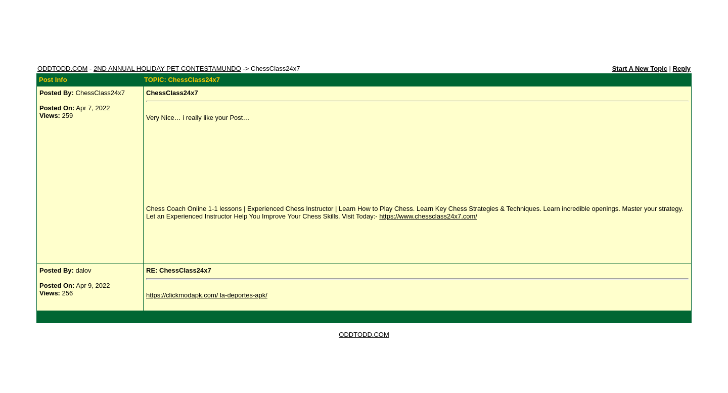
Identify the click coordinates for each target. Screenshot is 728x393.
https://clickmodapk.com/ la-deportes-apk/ (206, 295)
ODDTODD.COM (62, 68)
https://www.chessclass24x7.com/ (428, 216)
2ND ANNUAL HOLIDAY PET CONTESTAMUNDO (167, 68)
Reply (682, 68)
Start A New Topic (639, 68)
